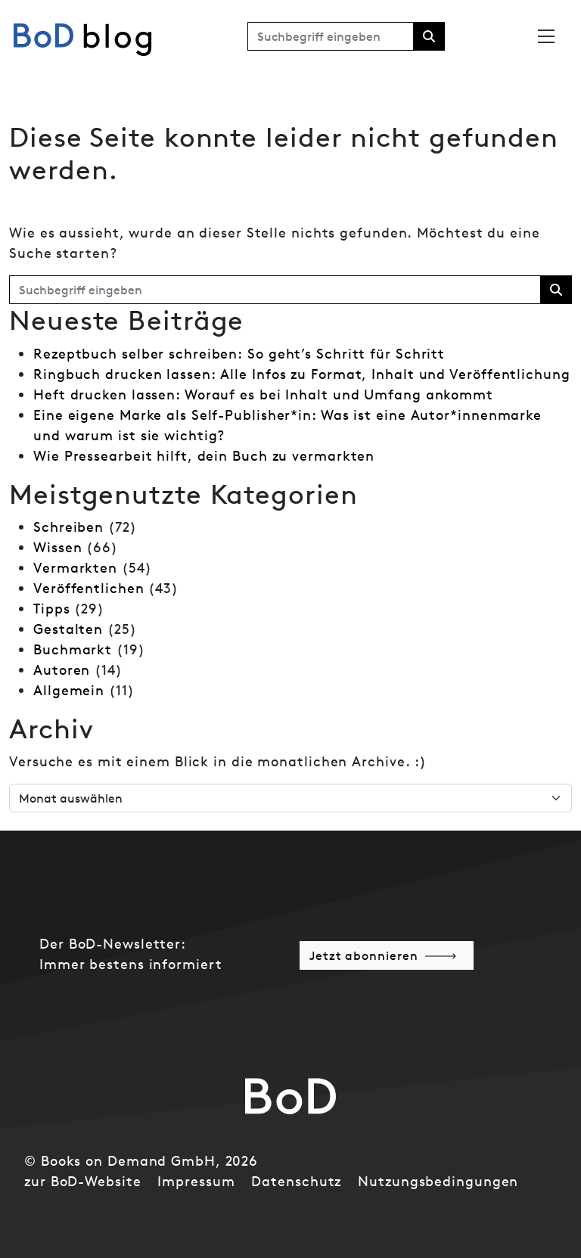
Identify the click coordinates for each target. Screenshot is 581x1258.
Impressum (196, 1181)
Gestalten (68, 629)
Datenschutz (296, 1181)
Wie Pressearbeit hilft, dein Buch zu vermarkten (203, 455)
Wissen (57, 547)
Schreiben (68, 527)
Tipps (51, 608)
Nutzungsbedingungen (438, 1181)
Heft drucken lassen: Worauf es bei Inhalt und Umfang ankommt (263, 394)
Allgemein (68, 690)
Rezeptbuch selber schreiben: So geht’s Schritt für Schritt (239, 353)
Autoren (61, 670)
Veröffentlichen (88, 588)
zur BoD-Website (82, 1181)
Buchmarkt (72, 649)
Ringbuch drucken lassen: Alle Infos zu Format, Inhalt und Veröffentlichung (301, 374)
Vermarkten (75, 567)
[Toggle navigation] (546, 36)
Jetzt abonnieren (363, 955)
